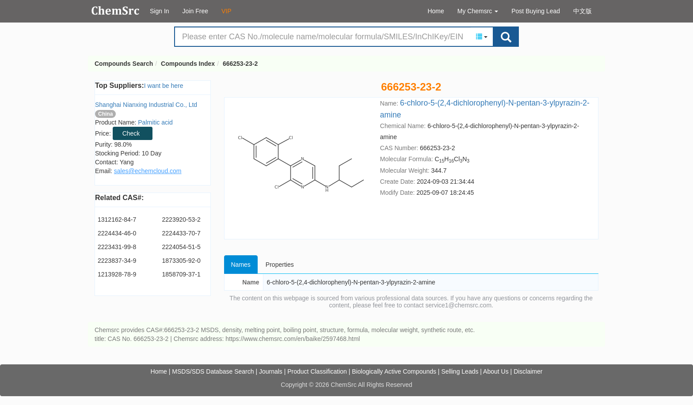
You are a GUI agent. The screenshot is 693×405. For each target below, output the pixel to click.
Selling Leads (459, 371)
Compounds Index (188, 63)
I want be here (163, 85)
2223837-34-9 (117, 260)
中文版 (582, 11)
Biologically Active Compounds (394, 371)
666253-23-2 (240, 63)
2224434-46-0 (117, 233)
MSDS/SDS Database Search (213, 371)
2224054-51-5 (181, 246)
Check (131, 133)
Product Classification (317, 371)
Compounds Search (115, 10)
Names (241, 264)
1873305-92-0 (181, 260)
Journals (270, 371)
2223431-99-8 (117, 246)
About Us (496, 371)
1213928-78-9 (117, 274)
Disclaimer (528, 371)
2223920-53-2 (181, 219)
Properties (280, 264)
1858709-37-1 (181, 274)
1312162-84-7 (117, 219)
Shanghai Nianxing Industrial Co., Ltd (146, 104)
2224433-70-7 (181, 233)
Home (435, 11)
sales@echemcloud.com (148, 170)
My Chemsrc (477, 11)
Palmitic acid (155, 122)
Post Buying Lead (535, 11)
